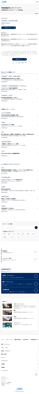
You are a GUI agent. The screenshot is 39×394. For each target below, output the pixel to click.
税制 (2, 167)
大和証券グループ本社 (5, 383)
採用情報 (3, 367)
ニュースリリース (4, 370)
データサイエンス (23, 85)
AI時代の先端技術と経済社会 (13, 85)
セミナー (3, 357)
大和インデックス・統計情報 (6, 382)
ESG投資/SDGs (4, 20)
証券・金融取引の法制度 (6, 177)
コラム (3, 151)
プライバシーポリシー (4, 378)
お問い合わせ (3, 377)
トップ (2, 339)
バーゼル (18, 237)
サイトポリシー (3, 379)
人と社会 (10, 95)
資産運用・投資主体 (17, 76)
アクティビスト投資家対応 (6, 112)
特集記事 (3, 122)
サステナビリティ (4, 360)
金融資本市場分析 (17, 339)
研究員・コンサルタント (5, 350)
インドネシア (11, 237)
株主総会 (4, 237)
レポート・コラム (9, 339)
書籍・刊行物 (3, 354)
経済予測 (3, 206)
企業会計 (10, 76)
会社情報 (3, 364)
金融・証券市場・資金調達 (13, 20)
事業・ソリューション (5, 344)
